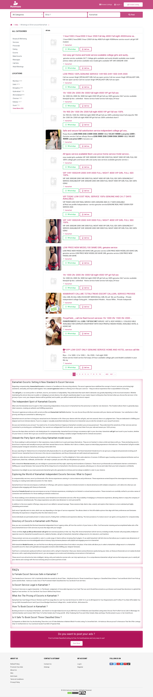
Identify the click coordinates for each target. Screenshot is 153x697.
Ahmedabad (18, 95)
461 (111, 374)
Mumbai (17, 81)
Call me (86, 49)
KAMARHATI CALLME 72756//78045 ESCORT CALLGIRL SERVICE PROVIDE (99, 293)
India (16, 25)
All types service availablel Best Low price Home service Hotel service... (96, 154)
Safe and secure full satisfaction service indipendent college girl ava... (95, 130)
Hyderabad (18, 91)
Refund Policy (14, 664)
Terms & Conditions (17, 679)
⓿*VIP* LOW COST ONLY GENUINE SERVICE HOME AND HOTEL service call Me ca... (101, 350)
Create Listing (133, 5)
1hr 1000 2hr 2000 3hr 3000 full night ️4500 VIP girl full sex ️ (91, 93)
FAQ (11, 673)
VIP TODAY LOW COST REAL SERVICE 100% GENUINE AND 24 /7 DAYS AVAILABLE (97, 197)
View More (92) (18, 108)
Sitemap (46, 667)
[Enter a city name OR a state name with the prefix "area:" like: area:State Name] (104, 14)
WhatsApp (72, 49)
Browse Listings (105, 4)
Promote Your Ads (16, 667)
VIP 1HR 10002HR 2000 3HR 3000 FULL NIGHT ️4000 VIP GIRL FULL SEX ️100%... (98, 174)
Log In (79, 664)
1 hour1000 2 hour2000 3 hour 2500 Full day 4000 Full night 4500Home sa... (99, 36)
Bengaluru (18, 88)
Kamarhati (68, 45)
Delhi (16, 84)
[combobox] (27, 14)
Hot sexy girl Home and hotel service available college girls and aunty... (96, 55)
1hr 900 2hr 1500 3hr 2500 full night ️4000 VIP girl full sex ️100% (93, 111)
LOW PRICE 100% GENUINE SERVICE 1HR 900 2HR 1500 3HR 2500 (95, 74)
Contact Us (47, 664)
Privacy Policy (15, 682)
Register (80, 667)
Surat (16, 105)
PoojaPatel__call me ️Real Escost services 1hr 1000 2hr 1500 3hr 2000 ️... (97, 318)
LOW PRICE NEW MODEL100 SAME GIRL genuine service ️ (90, 247)
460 (107, 374)
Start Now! (76, 643)
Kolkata (17, 102)
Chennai (17, 98)
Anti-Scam (13, 676)
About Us (13, 670)
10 (100, 374)
